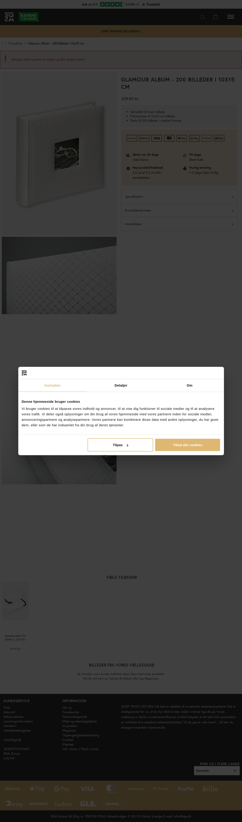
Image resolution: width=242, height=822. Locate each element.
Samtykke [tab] (52, 385)
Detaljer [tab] (121, 385)
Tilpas (120, 445)
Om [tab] (189, 385)
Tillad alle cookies (187, 445)
